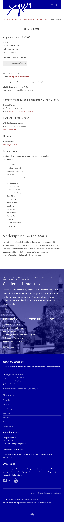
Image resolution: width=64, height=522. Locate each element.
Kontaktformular (10, 384)
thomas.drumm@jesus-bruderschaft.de (23, 112)
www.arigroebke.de (10, 145)
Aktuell (5, 422)
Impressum (33, 493)
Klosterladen (7, 413)
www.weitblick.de (9, 130)
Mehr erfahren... (8, 457)
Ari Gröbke (47, 503)
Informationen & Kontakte (36, 19)
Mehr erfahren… (8, 309)
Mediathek (6, 417)
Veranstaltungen (8, 409)
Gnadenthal (6, 400)
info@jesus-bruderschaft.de (19, 77)
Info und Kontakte (8, 426)
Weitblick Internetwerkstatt (27, 503)
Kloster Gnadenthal (12, 19)
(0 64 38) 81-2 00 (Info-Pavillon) (15, 378)
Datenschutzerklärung (15, 63)
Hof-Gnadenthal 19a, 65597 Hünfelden (17, 381)
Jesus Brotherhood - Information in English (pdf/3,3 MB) (21, 389)
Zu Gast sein (6, 404)
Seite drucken (57, 493)
